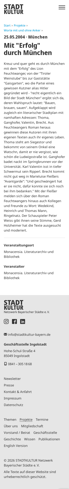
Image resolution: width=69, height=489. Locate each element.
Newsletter (12, 378)
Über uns (11, 426)
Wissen (29, 439)
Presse (9, 385)
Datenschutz (13, 405)
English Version (16, 445)
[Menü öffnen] (62, 7)
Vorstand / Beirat (17, 432)
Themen (10, 419)
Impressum (12, 398)
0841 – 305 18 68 (20, 364)
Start (7, 25)
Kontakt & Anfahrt (18, 391)
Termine (42, 419)
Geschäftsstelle (45, 432)
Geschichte (12, 439)
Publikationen (49, 439)
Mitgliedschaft (32, 426)
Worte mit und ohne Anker (22, 30)
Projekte (19, 25)
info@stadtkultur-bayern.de (29, 334)
